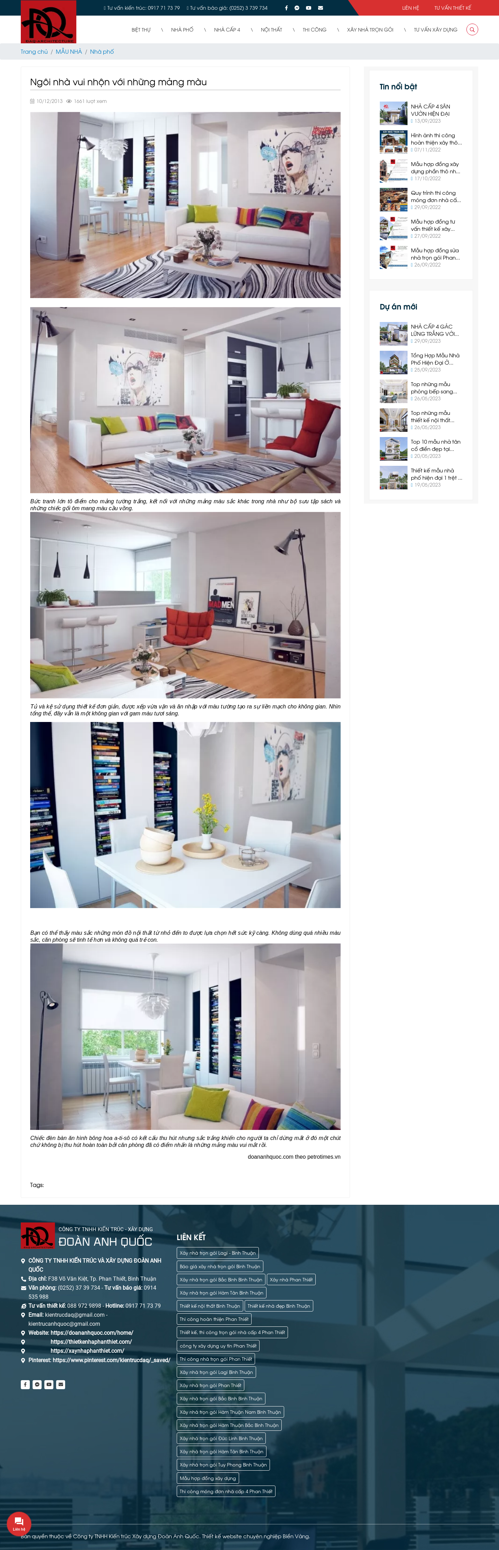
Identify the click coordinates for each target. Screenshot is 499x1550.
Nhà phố (102, 51)
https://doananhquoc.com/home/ (92, 1333)
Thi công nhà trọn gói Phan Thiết (216, 1358)
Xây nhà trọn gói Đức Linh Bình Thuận (221, 1438)
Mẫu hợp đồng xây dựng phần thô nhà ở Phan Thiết (435, 171)
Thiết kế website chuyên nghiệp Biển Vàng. (256, 1536)
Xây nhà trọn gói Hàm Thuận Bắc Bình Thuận (229, 1424)
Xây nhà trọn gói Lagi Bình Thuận (216, 1371)
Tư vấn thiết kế (453, 7)
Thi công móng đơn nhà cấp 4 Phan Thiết (226, 1491)
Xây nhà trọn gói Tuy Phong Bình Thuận (223, 1464)
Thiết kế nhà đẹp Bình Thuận (279, 1305)
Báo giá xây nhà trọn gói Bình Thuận (220, 1266)
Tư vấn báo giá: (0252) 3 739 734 (229, 7)
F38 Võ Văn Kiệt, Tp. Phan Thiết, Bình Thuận (102, 1278)
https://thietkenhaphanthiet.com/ (91, 1342)
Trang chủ (34, 51)
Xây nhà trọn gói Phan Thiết (210, 1385)
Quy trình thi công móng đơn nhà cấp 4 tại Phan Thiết (435, 200)
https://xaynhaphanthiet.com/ (87, 1351)
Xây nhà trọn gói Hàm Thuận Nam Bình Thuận (230, 1411)
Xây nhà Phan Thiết (291, 1279)
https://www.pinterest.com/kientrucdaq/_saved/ (110, 1360)
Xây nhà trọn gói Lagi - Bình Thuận (218, 1252)
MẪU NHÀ (69, 51)
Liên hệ (410, 7)
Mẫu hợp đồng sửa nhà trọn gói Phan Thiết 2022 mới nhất (435, 257)
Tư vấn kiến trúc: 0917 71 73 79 (143, 7)
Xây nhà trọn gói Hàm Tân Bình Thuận (221, 1292)
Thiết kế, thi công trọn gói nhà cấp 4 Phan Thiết (232, 1332)
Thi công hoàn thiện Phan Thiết (214, 1318)
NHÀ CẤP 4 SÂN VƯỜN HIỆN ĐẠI (430, 109)
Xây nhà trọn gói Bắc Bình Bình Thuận (221, 1279)
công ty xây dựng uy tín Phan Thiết (218, 1345)
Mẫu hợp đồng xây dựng (208, 1477)
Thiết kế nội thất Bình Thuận (210, 1305)
